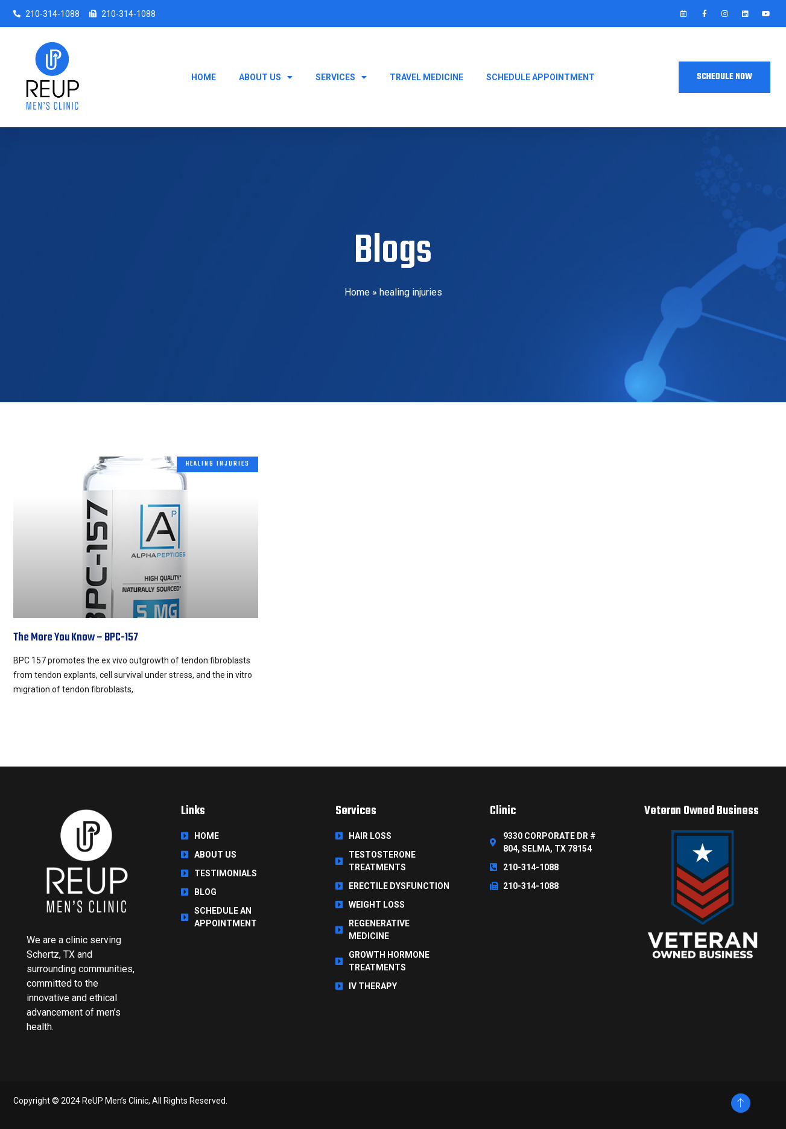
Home (203, 77)
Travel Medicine (426, 77)
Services (341, 77)
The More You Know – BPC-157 (75, 637)
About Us (266, 77)
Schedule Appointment (540, 77)
